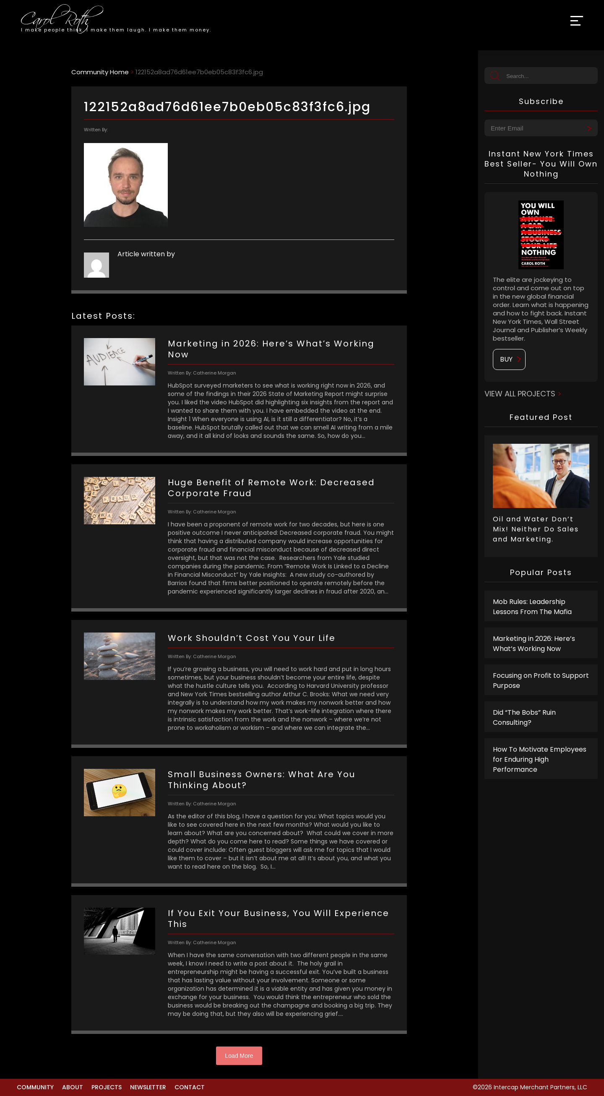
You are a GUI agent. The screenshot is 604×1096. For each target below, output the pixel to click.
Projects (106, 1087)
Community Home (100, 72)
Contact (189, 1087)
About (72, 1087)
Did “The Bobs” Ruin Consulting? (524, 717)
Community (35, 1087)
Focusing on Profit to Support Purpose (541, 680)
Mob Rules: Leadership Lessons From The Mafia (532, 607)
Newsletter (148, 1087)
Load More (239, 1055)
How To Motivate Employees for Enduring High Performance (539, 759)
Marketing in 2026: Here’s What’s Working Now (534, 643)
